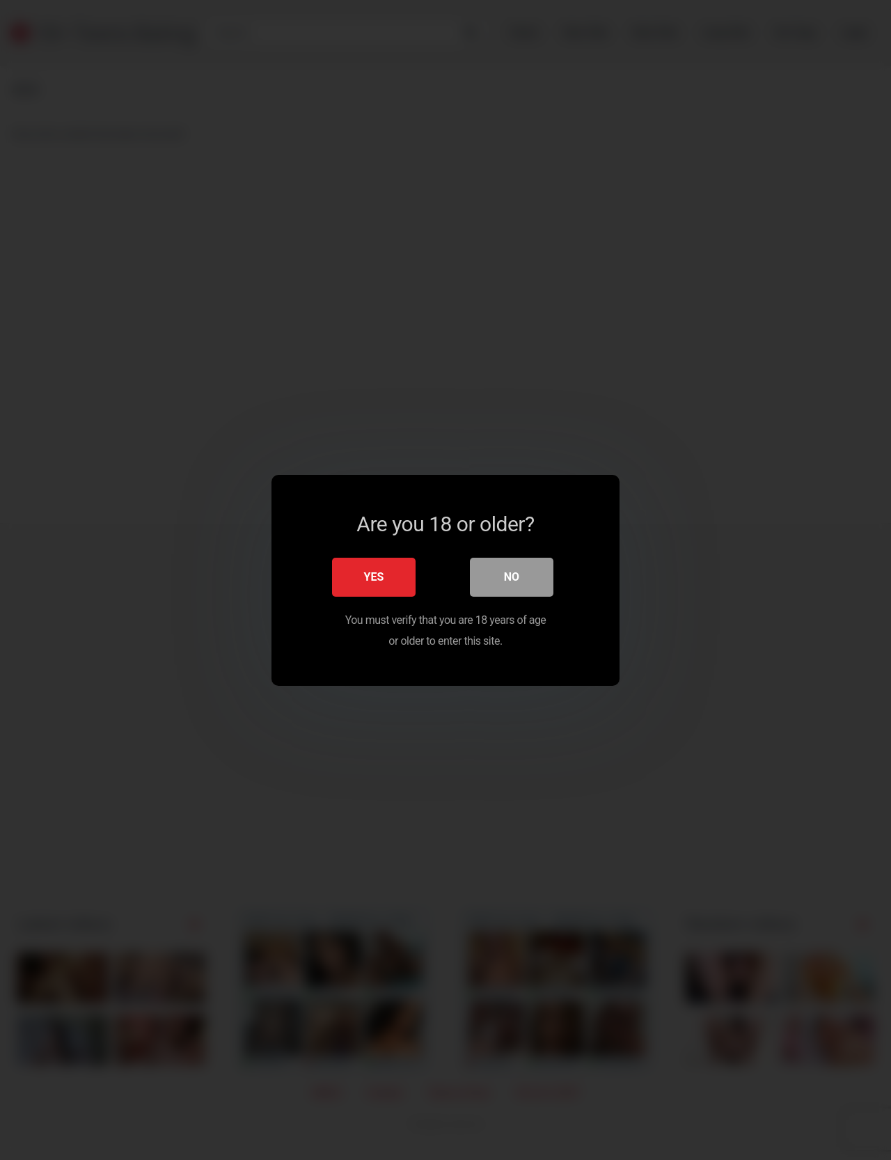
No (511, 576)
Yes (374, 576)
